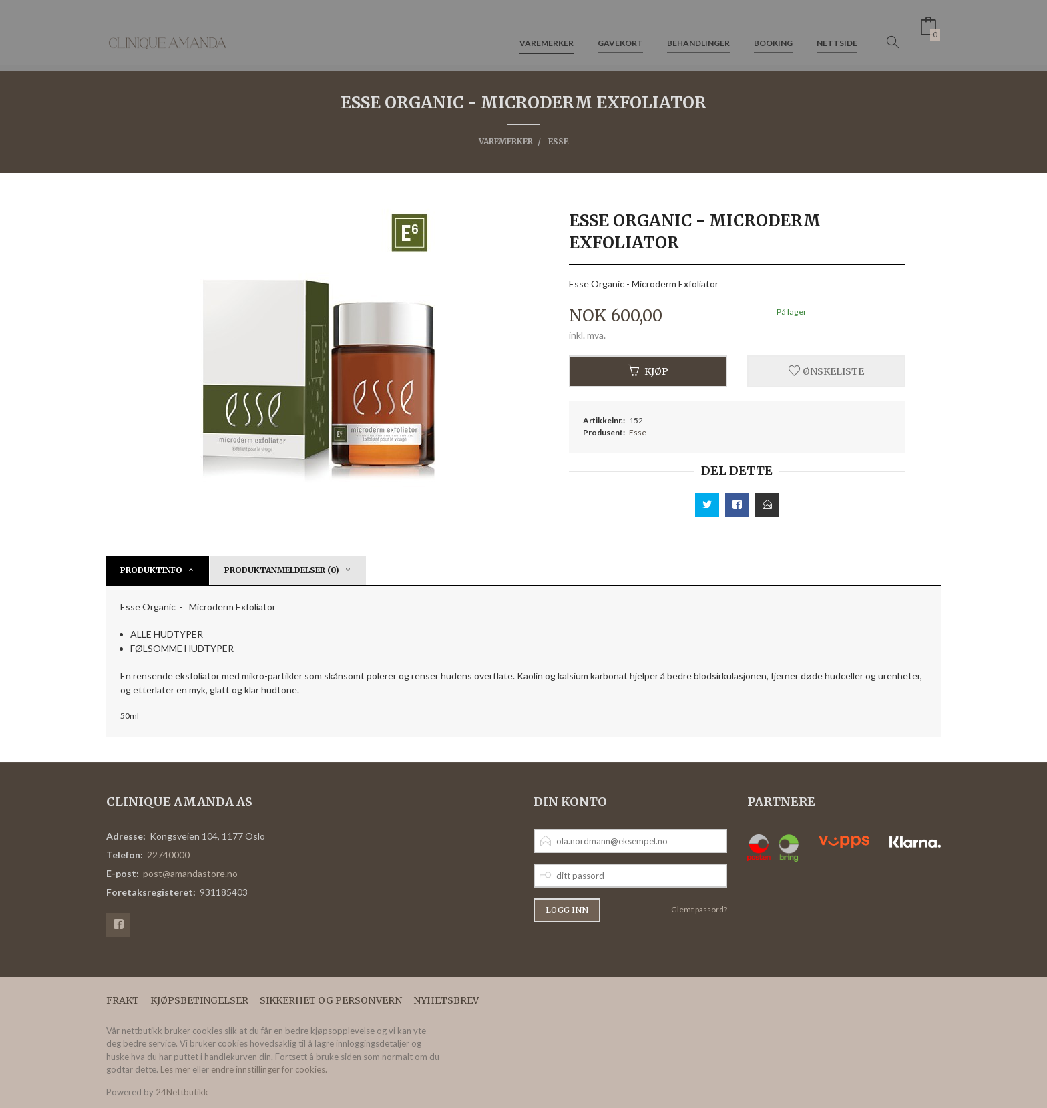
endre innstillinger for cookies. (269, 1069)
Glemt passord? (699, 909)
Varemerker (546, 32)
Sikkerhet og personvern (331, 1000)
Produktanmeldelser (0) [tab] (281, 570)
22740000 (168, 854)
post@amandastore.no (190, 873)
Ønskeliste (826, 371)
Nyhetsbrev (446, 1000)
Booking (773, 32)
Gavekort (620, 32)
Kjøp (648, 371)
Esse (637, 432)
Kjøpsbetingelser (199, 1000)
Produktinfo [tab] (151, 570)
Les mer (175, 1069)
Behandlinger (698, 32)
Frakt (122, 1000)
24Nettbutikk (182, 1092)
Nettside (837, 32)
